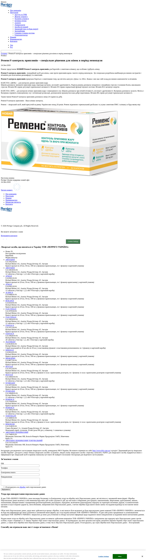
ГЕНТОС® (9, 325)
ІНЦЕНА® (9, 350)
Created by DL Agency (9, 228)
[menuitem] (11, 45)
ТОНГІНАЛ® (10, 416)
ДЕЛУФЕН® (10, 342)
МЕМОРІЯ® (10, 358)
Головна (4, 53)
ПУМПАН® (10, 383)
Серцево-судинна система (25, 33)
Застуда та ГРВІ (21, 15)
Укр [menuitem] (11, 45)
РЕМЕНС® (9, 399)
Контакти (13, 41)
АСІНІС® (9, 292)
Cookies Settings (73, 241)
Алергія (18, 23)
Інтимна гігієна (20, 21)
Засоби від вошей (21, 27)
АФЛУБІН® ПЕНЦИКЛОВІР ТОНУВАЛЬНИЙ (23, 440)
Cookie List (73, 222)
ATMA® (8, 276)
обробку (22, 488)
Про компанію (15, 10)
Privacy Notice (73, 219)
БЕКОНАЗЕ (10, 424)
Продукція (14, 12)
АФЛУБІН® (10, 260)
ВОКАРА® (9, 301)
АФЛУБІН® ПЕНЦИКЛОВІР (16, 432)
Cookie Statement (73, 216)
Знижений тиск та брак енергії (26, 29)
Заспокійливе (20, 31)
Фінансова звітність (13, 202)
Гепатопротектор (21, 35)
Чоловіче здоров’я (22, 19)
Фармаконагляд (16, 39)
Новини (13, 37)
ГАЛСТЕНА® (10, 309)
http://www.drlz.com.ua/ (101, 451)
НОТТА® (9, 366)
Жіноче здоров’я (21, 17)
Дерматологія (20, 25)
